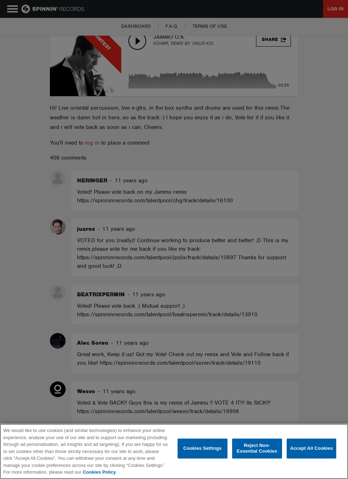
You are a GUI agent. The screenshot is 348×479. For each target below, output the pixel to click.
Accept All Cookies (311, 448)
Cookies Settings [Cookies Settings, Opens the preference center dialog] (202, 448)
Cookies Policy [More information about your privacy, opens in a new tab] (99, 472)
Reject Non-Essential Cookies (257, 448)
